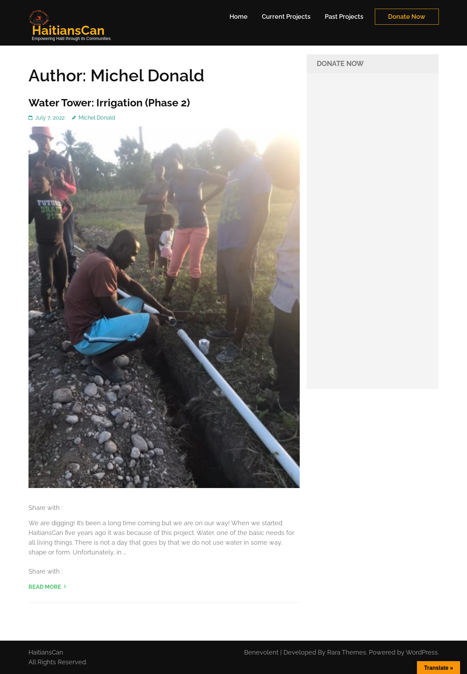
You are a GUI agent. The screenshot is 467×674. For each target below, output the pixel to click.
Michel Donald (97, 117)
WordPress (422, 652)
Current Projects (286, 16)
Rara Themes (346, 652)
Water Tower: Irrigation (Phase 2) (109, 103)
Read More (45, 587)
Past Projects (344, 16)
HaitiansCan (68, 30)
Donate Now (406, 16)
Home (239, 16)
